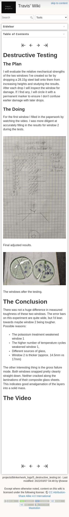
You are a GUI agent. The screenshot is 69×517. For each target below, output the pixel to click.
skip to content (59, 3)
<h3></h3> (34, 431)
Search (32, 17)
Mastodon (34, 507)
